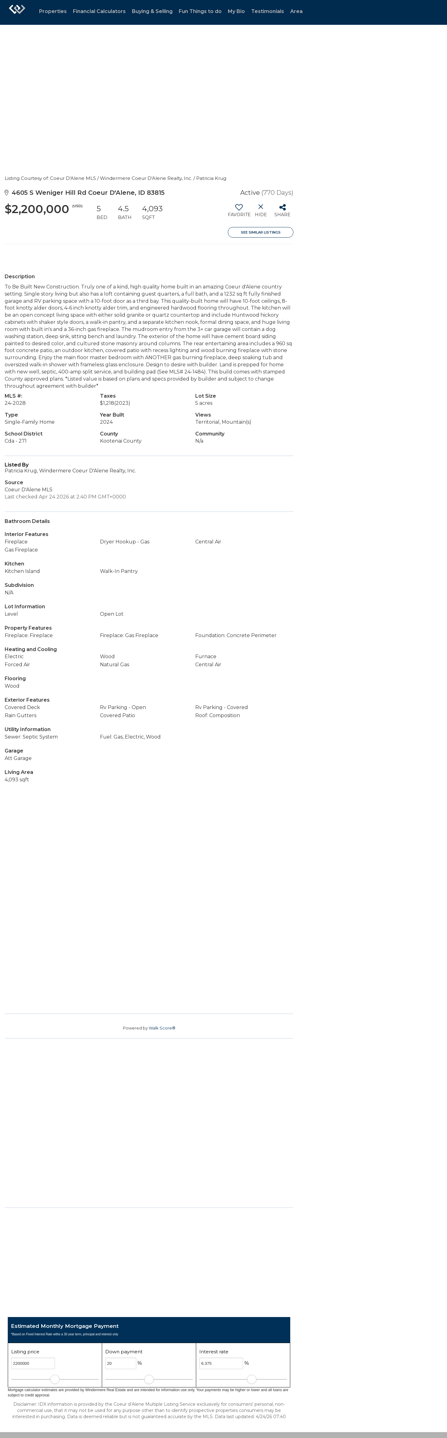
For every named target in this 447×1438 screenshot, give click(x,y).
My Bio (236, 11)
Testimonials (267, 11)
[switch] (239, 212)
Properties (53, 11)
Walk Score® (162, 1027)
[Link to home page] (17, 12)
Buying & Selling (152, 11)
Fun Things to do (200, 11)
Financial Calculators (99, 11)
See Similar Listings (261, 232)
